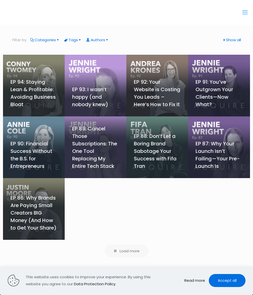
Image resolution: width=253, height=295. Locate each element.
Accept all (227, 280)
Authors (97, 39)
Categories (45, 39)
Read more (194, 280)
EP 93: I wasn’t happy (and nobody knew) (90, 97)
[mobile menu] (245, 12)
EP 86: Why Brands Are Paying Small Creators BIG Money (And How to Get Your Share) (33, 212)
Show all (231, 39)
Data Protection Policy (94, 284)
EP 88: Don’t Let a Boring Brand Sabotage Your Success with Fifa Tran (155, 151)
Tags (73, 39)
